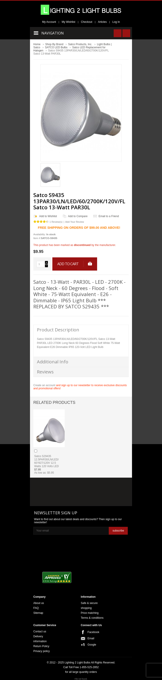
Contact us (39, 631)
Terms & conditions (92, 617)
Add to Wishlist (48, 216)
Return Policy (41, 646)
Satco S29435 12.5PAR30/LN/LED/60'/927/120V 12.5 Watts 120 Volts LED (46, 461)
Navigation (52, 33)
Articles (102, 21)
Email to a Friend (108, 216)
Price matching (89, 612)
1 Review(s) (55, 221)
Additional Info (52, 362)
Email (90, 638)
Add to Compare (77, 216)
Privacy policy (41, 651)
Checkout (86, 21)
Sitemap (38, 612)
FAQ (36, 608)
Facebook (93, 632)
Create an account (44, 385)
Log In (116, 21)
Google (91, 644)
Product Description (58, 330)
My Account (49, 21)
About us (38, 603)
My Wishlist (68, 21)
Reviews (45, 372)
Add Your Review (74, 221)
